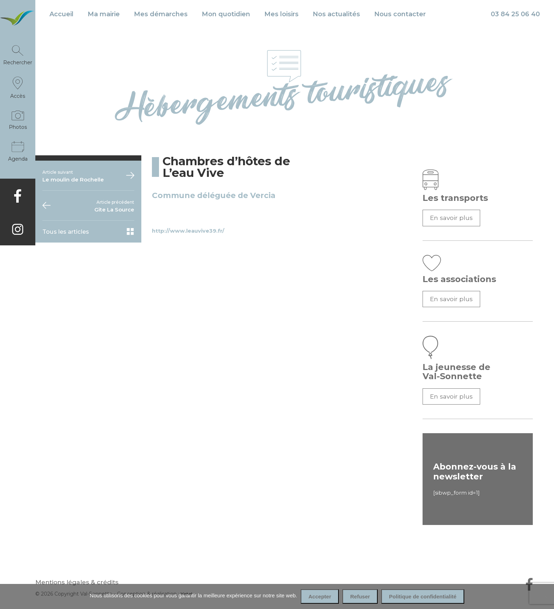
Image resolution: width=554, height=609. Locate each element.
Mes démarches (161, 14)
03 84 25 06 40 (515, 14)
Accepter (319, 596)
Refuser (360, 596)
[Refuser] (545, 596)
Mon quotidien (226, 14)
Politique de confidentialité (422, 596)
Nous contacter (400, 14)
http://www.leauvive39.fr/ (188, 230)
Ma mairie (104, 14)
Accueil (61, 14)
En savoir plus (451, 217)
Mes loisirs (281, 14)
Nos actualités (336, 14)
